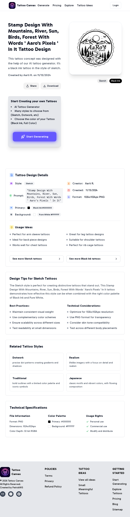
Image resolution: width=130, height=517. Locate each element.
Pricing (57, 5)
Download (50, 85)
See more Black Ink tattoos (93, 258)
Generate (43, 5)
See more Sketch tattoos (36, 258)
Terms (48, 475)
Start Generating (34, 137)
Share (31, 85)
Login (116, 5)
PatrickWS (17, 487)
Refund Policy (53, 486)
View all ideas (87, 479)
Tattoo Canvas (15, 480)
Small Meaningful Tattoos (86, 489)
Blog (115, 504)
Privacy (49, 481)
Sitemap (117, 509)
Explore (69, 5)
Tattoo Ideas (85, 5)
